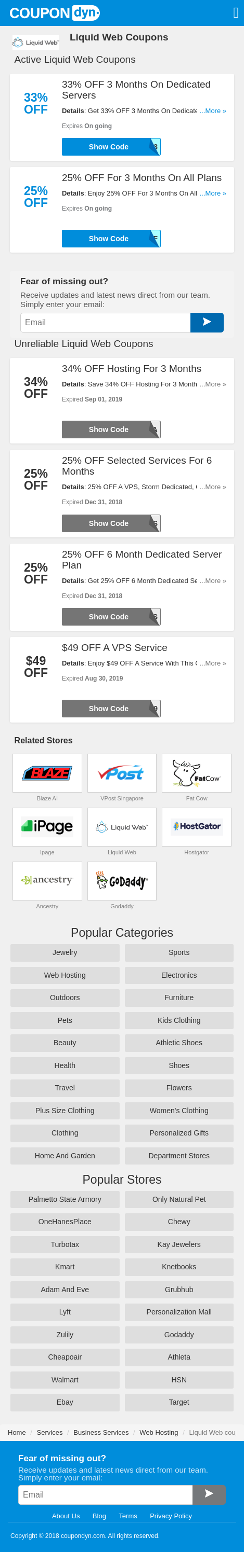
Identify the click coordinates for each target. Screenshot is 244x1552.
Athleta (179, 1357)
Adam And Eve (65, 1289)
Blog (99, 1516)
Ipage (47, 852)
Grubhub (179, 1289)
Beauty (65, 1042)
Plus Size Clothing (65, 1110)
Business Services (101, 1432)
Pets (65, 1020)
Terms (128, 1516)
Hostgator (196, 852)
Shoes (179, 1065)
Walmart (65, 1380)
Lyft (65, 1312)
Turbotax (64, 1244)
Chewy (179, 1221)
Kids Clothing (179, 1020)
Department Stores (179, 1156)
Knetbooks (179, 1267)
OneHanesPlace (65, 1221)
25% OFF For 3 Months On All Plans (142, 177)
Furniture (179, 997)
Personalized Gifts (179, 1133)
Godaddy (122, 906)
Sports (179, 952)
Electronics (179, 975)
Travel (65, 1088)
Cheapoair (65, 1357)
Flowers (179, 1088)
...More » (213, 111)
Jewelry (65, 952)
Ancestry (47, 906)
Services (50, 1432)
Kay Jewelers (179, 1244)
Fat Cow (197, 798)
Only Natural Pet (179, 1199)
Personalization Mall (179, 1312)
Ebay (65, 1402)
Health (65, 1065)
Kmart (64, 1267)
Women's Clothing (179, 1110)
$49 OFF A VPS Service (115, 647)
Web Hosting (65, 975)
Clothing (65, 1133)
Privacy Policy (171, 1516)
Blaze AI (47, 798)
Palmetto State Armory (65, 1199)
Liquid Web (122, 852)
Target (179, 1402)
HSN (179, 1380)
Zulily (64, 1335)
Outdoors (65, 997)
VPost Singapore (122, 798)
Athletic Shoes (179, 1042)
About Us (66, 1516)
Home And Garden (65, 1156)
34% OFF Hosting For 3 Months (131, 368)
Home (17, 1432)
